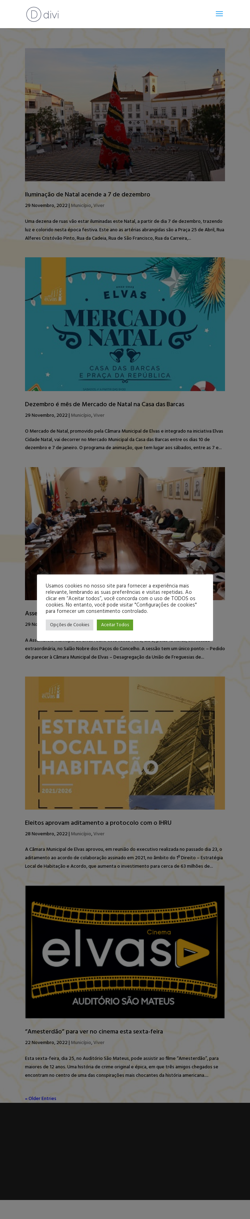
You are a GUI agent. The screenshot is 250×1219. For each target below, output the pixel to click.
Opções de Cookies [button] (69, 625)
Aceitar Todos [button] (115, 625)
